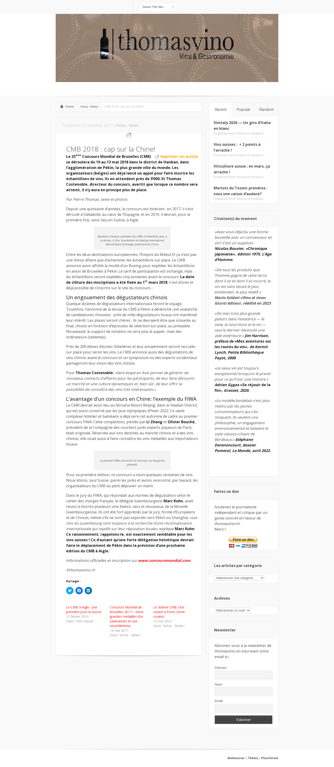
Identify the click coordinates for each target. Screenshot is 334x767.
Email (219, 701)
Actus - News (89, 106)
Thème (253, 758)
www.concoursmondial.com (164, 560)
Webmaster (236, 758)
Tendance (256, 133)
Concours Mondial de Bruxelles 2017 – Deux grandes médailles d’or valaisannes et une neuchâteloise (126, 616)
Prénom (221, 667)
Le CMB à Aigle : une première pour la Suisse (83, 609)
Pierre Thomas (237, 133)
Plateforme (269, 758)
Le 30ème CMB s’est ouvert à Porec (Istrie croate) (169, 612)
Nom (218, 684)
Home (69, 106)
